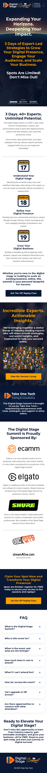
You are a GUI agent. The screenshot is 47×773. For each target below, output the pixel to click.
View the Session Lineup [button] (24, 376)
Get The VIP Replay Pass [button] (23, 293)
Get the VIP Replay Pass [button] (23, 600)
